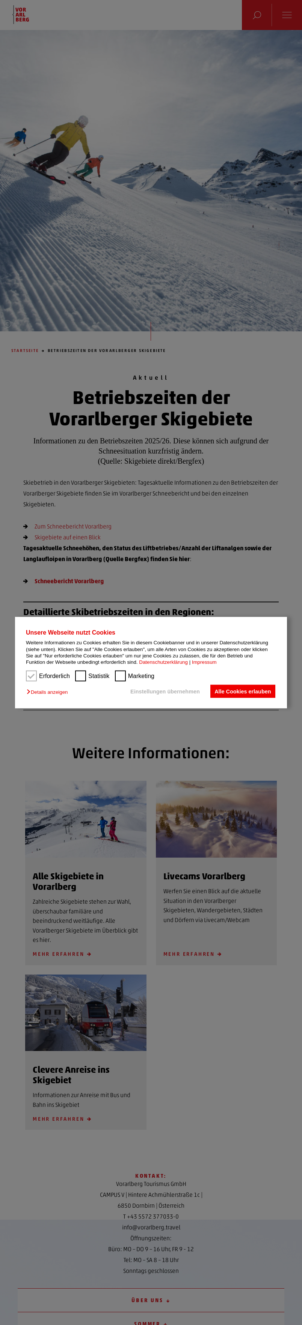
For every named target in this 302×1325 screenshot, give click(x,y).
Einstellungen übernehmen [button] (165, 691)
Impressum (204, 662)
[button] (49, 692)
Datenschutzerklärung (163, 662)
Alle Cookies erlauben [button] (242, 691)
